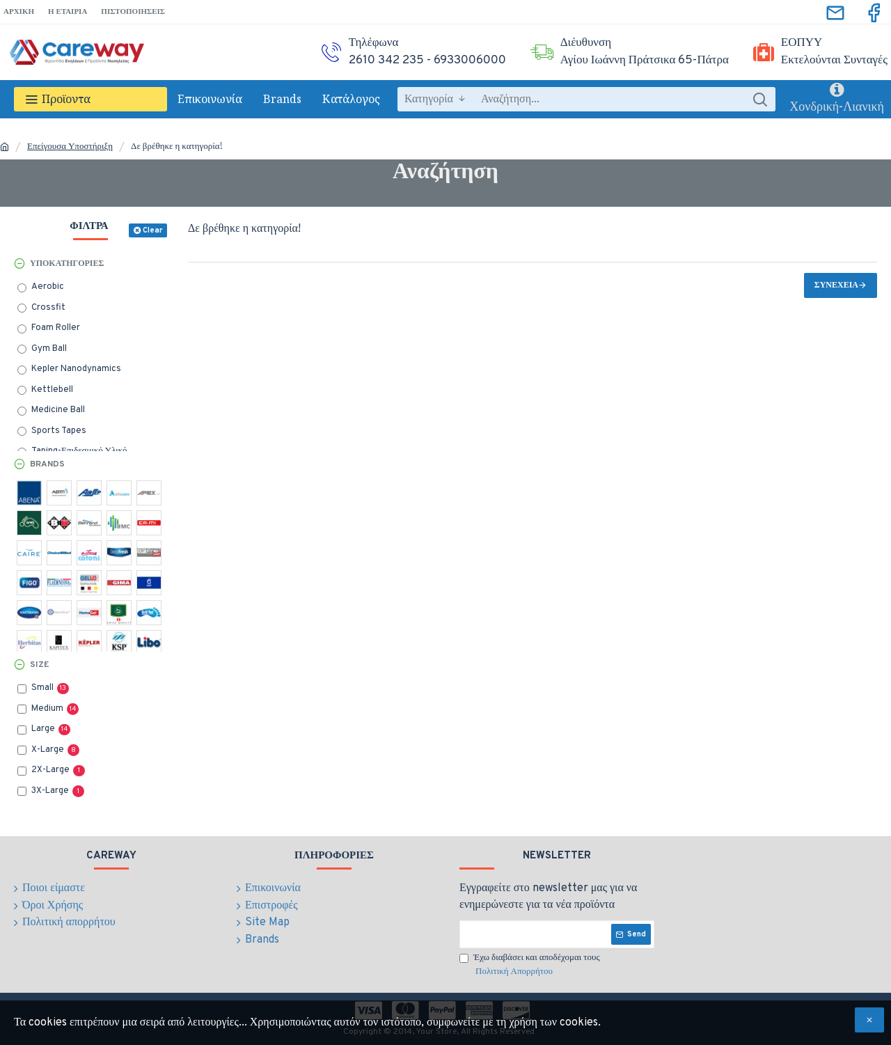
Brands (47, 464)
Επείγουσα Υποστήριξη (70, 146)
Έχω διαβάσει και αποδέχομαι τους (529, 965)
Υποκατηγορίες (67, 263)
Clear (152, 230)
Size (39, 664)
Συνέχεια (836, 285)
